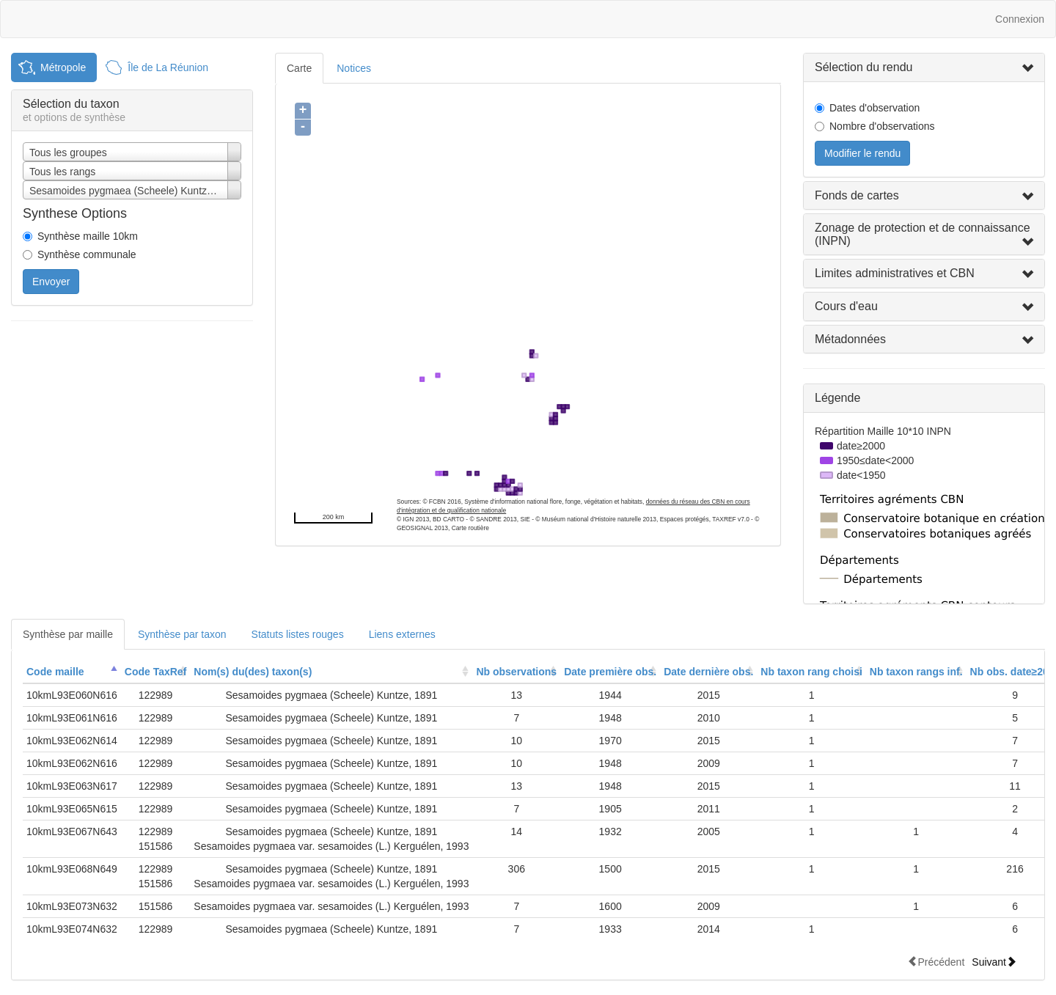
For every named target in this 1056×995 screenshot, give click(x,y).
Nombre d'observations (882, 126)
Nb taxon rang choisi (811, 672)
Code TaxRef (156, 672)
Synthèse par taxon (182, 634)
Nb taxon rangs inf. (916, 672)
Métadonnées (850, 339)
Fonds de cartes (857, 195)
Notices (354, 68)
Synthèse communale (86, 254)
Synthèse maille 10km (87, 236)
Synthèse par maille (68, 634)
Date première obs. (610, 672)
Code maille (55, 672)
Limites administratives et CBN (895, 273)
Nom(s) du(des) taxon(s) (253, 672)
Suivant (994, 961)
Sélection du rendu (863, 67)
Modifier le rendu (862, 153)
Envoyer (51, 281)
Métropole (63, 67)
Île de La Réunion (168, 67)
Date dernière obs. (708, 672)
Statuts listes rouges (298, 634)
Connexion (1019, 19)
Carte (299, 68)
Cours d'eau (846, 306)
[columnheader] (72, 672)
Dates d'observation (874, 108)
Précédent (935, 961)
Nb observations (516, 672)
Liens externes (402, 634)
